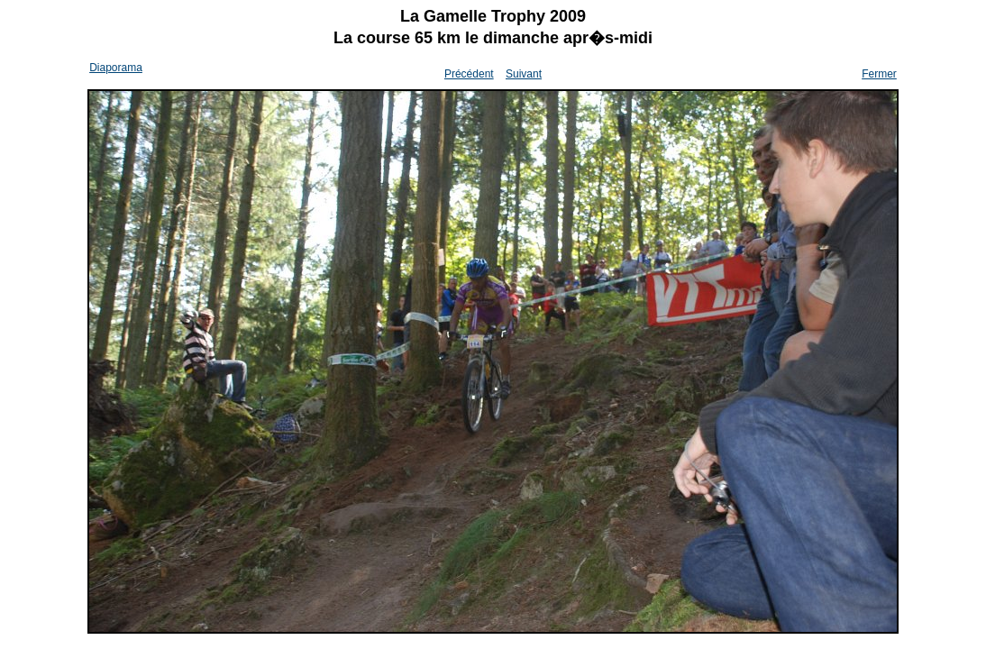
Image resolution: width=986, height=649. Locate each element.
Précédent (469, 74)
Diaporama (115, 67)
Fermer (879, 74)
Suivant (524, 74)
